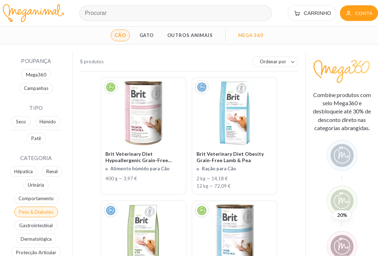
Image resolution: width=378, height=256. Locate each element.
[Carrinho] (312, 13)
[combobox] (275, 61)
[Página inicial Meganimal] (32, 13)
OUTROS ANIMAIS (190, 35)
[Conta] (359, 13)
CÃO (120, 35)
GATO (147, 35)
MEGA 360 (250, 35)
